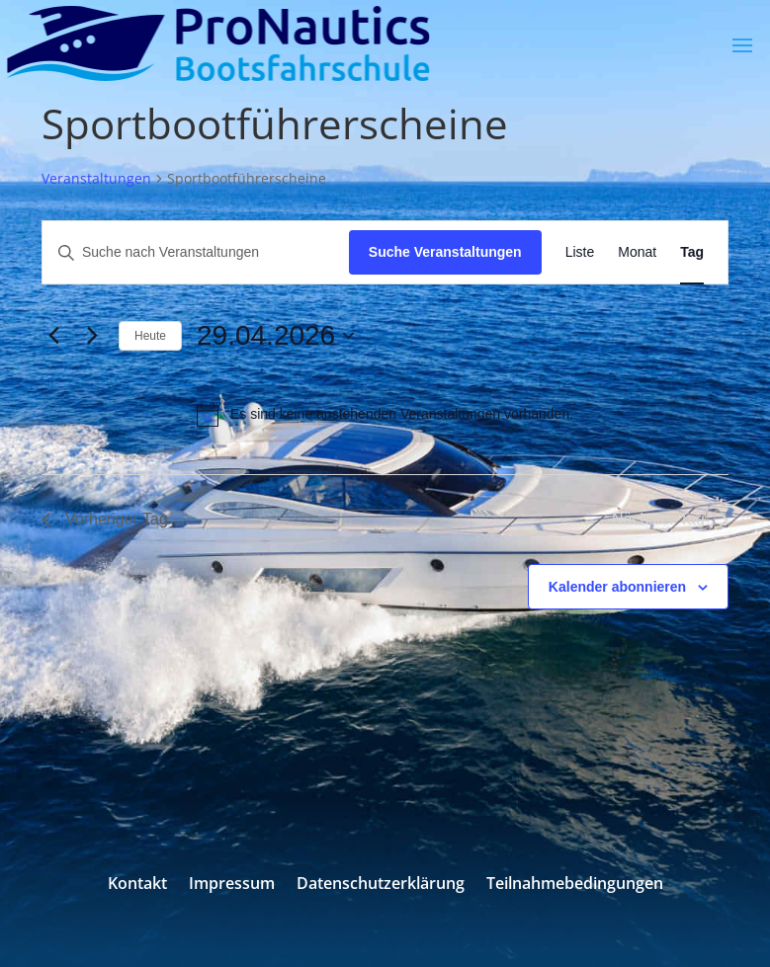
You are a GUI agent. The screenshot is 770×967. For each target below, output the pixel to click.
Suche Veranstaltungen (445, 252)
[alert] (385, 415)
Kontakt (137, 885)
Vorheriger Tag (105, 519)
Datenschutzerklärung (381, 885)
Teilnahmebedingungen (574, 885)
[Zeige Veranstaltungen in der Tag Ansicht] (692, 252)
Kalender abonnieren (617, 587)
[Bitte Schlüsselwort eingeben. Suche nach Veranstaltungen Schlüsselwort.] (196, 252)
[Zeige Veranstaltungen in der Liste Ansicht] (580, 252)
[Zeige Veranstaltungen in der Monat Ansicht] (637, 252)
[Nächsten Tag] (92, 336)
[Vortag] (53, 336)
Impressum (232, 885)
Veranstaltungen (96, 178)
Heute (150, 336)
